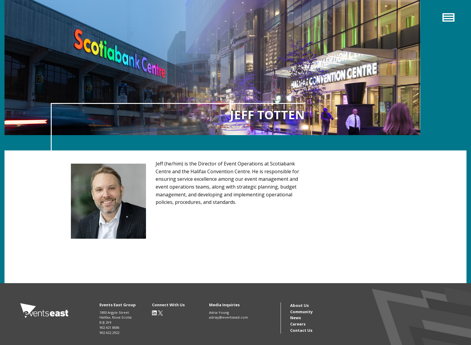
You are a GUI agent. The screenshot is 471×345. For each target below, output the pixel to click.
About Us (299, 305)
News (295, 317)
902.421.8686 (109, 327)
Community (301, 311)
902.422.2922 (109, 332)
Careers (297, 324)
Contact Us (301, 330)
